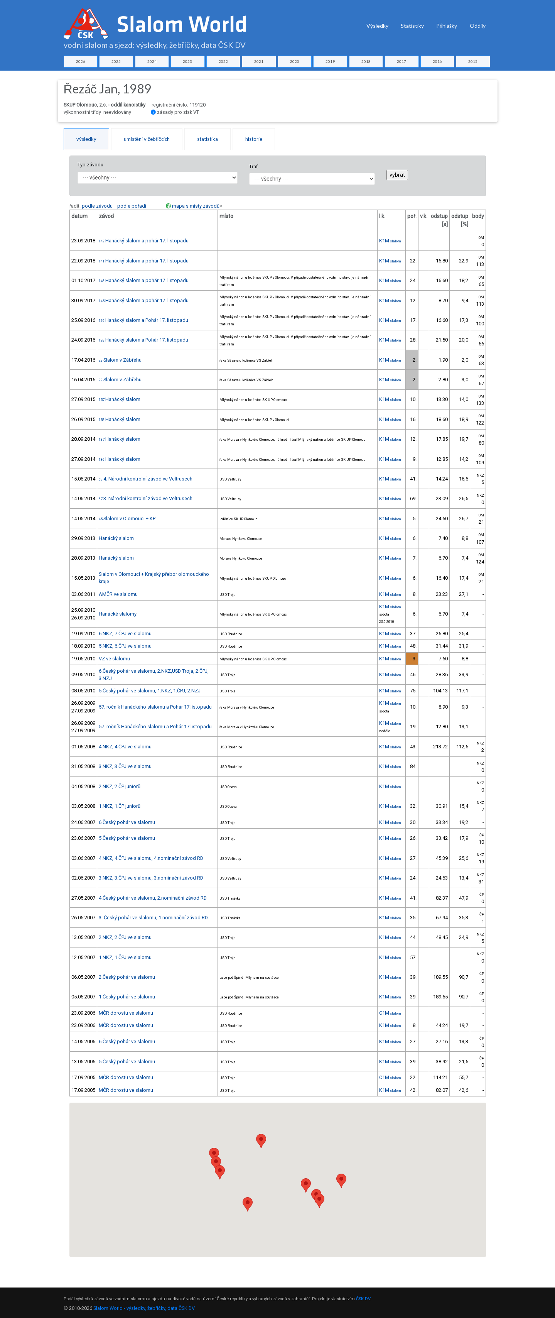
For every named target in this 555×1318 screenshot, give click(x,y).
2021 (258, 61)
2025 (116, 61)
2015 (472, 61)
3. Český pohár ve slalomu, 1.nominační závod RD (153, 917)
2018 (366, 61)
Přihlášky (446, 25)
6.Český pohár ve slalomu (127, 822)
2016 (437, 61)
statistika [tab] (207, 139)
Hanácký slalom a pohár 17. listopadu (144, 241)
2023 (187, 61)
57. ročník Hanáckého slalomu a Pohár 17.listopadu (155, 707)
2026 (80, 61)
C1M (390, 1013)
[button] (220, 1172)
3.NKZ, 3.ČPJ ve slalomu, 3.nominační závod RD (151, 878)
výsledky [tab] (86, 139)
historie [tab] (253, 139)
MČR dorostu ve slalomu (126, 1013)
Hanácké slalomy (118, 614)
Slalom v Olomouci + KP (127, 518)
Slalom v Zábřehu (120, 360)
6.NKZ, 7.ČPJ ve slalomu (125, 633)
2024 (152, 61)
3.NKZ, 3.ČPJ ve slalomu (125, 766)
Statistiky (412, 25)
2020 (294, 61)
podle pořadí (131, 206)
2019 (330, 61)
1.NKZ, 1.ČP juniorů (119, 806)
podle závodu (97, 206)
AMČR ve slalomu (118, 594)
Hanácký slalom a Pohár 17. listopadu (143, 320)
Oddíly (478, 25)
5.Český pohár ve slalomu (127, 838)
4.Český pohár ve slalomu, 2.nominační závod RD (153, 898)
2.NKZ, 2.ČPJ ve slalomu (125, 937)
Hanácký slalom (119, 399)
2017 (401, 61)
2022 (223, 61)
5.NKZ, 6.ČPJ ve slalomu (125, 646)
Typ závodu (90, 164)
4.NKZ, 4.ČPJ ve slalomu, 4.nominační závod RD (151, 858)
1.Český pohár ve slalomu (127, 997)
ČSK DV (363, 1298)
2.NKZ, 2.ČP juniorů (119, 786)
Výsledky (377, 25)
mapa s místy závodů (195, 206)
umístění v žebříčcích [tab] (147, 139)
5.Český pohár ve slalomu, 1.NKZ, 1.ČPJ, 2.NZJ (150, 691)
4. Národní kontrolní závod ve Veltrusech (145, 479)
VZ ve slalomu (114, 659)
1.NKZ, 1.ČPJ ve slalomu (125, 957)
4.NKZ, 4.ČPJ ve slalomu (125, 747)
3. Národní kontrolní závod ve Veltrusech (145, 498)
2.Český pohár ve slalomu (127, 977)
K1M (390, 241)
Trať (253, 166)
